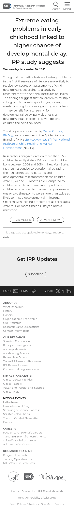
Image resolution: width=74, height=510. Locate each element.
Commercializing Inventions (21, 369)
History (7, 310)
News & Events (14, 398)
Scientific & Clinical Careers (20, 440)
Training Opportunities (17, 459)
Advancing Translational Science (23, 387)
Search (59, 504)
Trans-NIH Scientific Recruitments (24, 436)
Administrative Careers (17, 444)
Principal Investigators (17, 345)
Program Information (16, 455)
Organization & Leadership (20, 318)
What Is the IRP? (13, 306)
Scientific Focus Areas (16, 341)
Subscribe (35, 274)
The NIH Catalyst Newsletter (21, 418)
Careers (9, 428)
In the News (10, 402)
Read (23, 220)
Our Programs (12, 322)
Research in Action (15, 357)
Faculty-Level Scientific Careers (22, 432)
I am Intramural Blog (16, 406)
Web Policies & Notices (24, 504)
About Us (10, 302)
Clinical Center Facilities (18, 379)
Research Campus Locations (21, 326)
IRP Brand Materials (50, 491)
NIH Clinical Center (18, 375)
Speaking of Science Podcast (21, 410)
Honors (7, 314)
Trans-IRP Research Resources (22, 361)
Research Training (17, 450)
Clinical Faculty (12, 383)
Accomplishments (14, 349)
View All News (50, 219)
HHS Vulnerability (37, 497)
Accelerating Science (16, 353)
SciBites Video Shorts (16, 414)
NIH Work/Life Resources (19, 463)
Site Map (46, 504)
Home (15, 491)
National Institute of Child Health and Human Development (36, 144)
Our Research (14, 337)
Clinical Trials (11, 391)
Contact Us (29, 491)
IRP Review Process (15, 365)
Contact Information (16, 330)
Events (7, 422)
